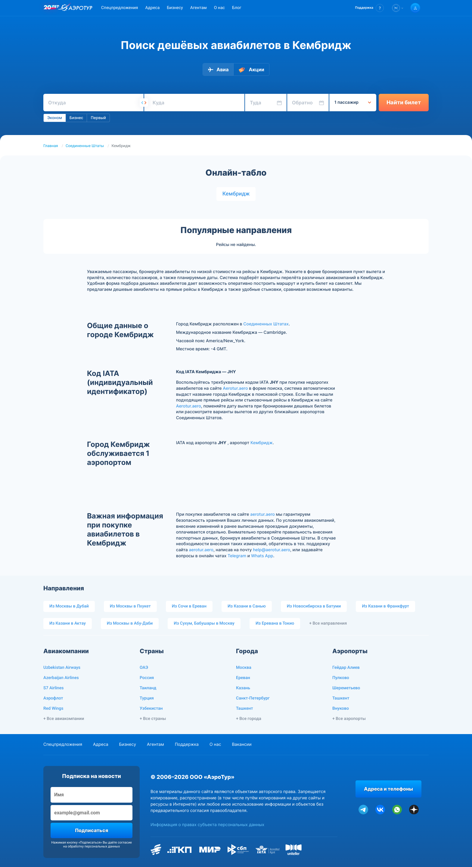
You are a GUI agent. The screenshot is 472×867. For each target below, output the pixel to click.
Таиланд (148, 688)
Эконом (54, 117)
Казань (243, 688)
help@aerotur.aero (271, 549)
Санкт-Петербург (253, 698)
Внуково (340, 708)
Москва (243, 667)
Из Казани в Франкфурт (385, 606)
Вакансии (241, 744)
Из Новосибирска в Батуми (314, 606)
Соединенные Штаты (85, 146)
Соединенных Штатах (266, 324)
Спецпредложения (119, 7)
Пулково (340, 677)
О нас (219, 7)
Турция (147, 698)
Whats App (262, 555)
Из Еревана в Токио (275, 623)
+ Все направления (328, 623)
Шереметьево (346, 688)
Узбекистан (151, 708)
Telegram (237, 555)
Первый (98, 117)
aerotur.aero (262, 514)
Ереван (243, 677)
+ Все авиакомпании (63, 718)
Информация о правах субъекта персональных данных (207, 824)
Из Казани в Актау (67, 623)
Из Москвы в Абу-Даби (130, 623)
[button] (369, 8)
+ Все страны (153, 718)
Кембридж (236, 194)
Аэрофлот (53, 698)
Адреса (152, 7)
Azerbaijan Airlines (61, 677)
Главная (50, 146)
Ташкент (244, 708)
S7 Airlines (53, 688)
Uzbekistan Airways (61, 667)
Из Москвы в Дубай (69, 606)
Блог (236, 7)
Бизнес (76, 117)
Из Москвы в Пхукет (130, 606)
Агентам (198, 7)
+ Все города (248, 718)
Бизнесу (175, 7)
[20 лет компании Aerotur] (51, 8)
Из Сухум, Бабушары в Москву (204, 623)
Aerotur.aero (235, 388)
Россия (147, 677)
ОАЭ (144, 667)
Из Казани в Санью (247, 606)
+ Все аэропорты (349, 718)
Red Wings (53, 708)
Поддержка (187, 744)
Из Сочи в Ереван (189, 606)
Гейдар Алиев (346, 667)
